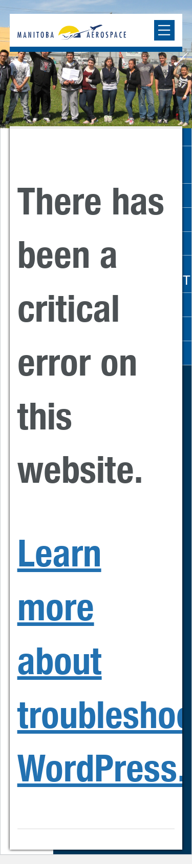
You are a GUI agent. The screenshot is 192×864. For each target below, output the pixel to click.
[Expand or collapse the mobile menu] (164, 30)
